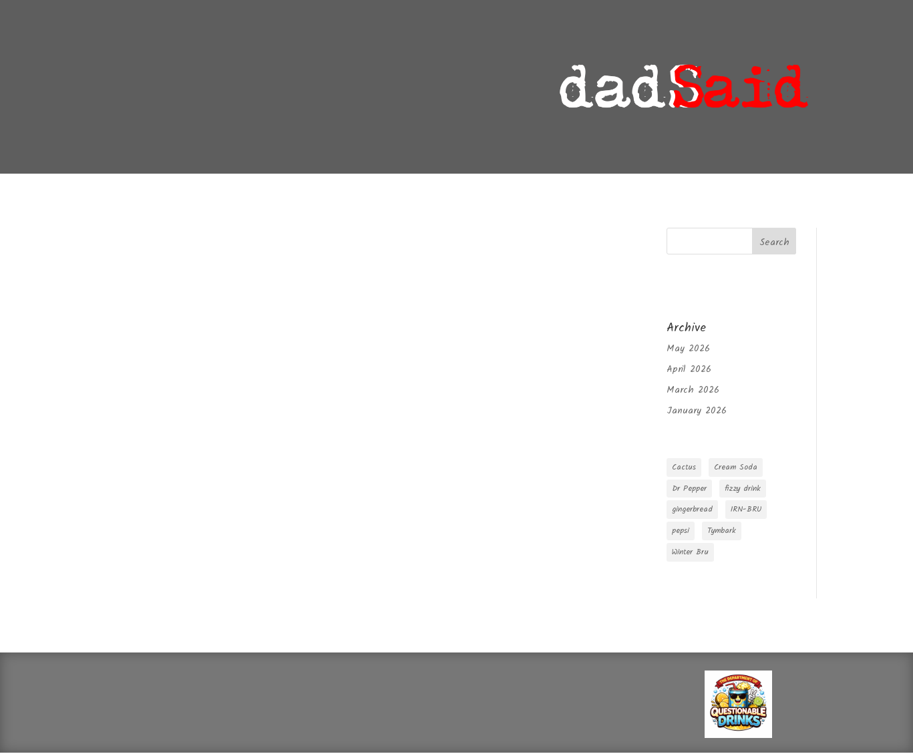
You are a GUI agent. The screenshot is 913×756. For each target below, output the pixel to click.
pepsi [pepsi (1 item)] (680, 530)
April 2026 (689, 369)
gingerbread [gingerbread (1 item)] (692, 509)
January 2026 (697, 410)
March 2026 (693, 390)
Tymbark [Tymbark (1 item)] (721, 530)
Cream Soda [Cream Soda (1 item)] (735, 467)
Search (774, 242)
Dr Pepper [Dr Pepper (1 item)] (689, 488)
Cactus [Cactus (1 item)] (684, 467)
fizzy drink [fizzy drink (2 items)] (743, 488)
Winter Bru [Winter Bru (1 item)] (690, 552)
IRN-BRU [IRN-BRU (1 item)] (746, 509)
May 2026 (688, 348)
